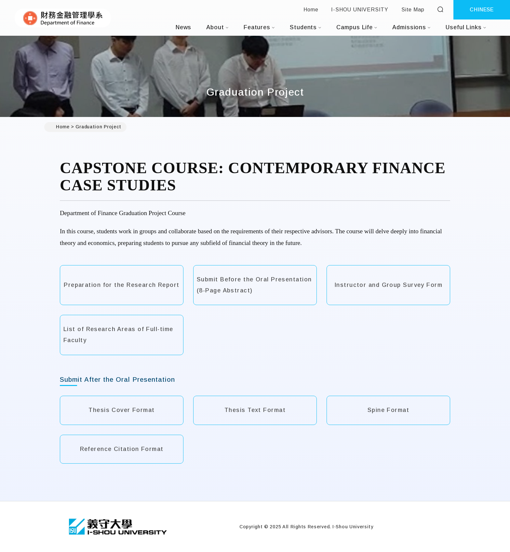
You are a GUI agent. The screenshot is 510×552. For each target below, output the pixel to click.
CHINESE (482, 9)
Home (310, 9)
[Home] (118, 527)
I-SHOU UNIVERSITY (359, 9)
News (184, 27)
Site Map (412, 9)
